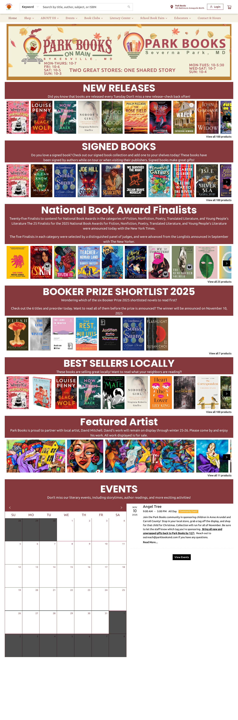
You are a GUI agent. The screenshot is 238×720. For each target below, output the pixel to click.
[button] (187, 7)
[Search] (129, 7)
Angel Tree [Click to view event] (152, 506)
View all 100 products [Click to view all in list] (218, 136)
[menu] (119, 18)
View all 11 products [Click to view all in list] (219, 475)
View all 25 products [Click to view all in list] (219, 281)
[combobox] (30, 6)
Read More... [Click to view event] (150, 542)
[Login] (215, 7)
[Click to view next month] (121, 507)
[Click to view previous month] (10, 507)
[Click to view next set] (226, 118)
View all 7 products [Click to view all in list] (220, 353)
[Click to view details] (18, 117)
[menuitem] (13, 18)
